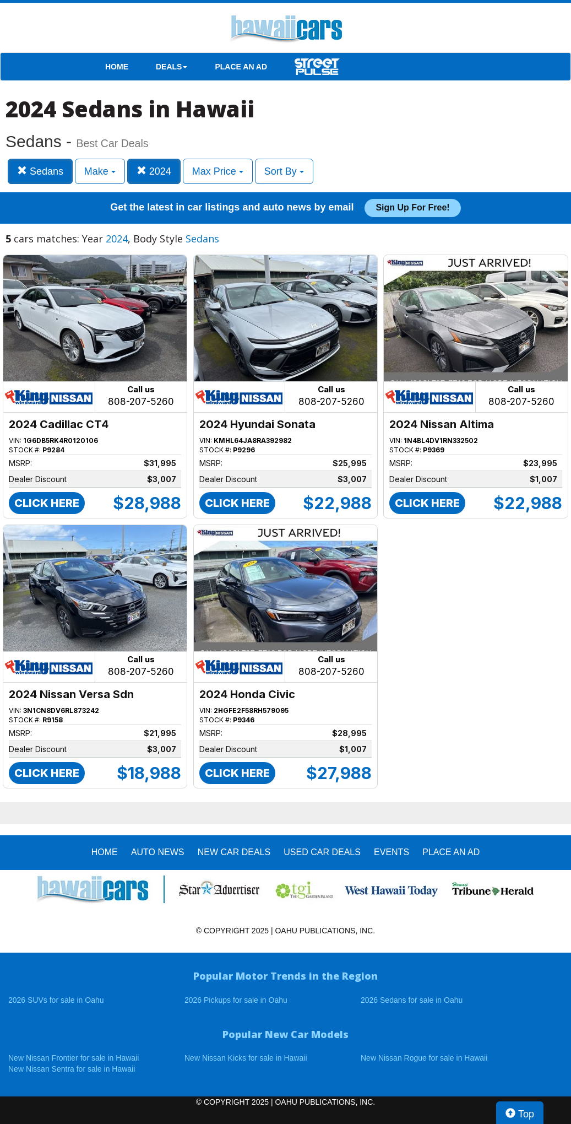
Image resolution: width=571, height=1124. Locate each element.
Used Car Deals (322, 852)
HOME (116, 66)
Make (100, 171)
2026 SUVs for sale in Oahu (56, 1000)
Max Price (217, 171)
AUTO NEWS (157, 852)
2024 (154, 171)
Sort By (284, 171)
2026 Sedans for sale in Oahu (412, 1000)
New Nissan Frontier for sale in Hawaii (73, 1057)
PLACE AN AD (241, 66)
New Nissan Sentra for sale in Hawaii (71, 1068)
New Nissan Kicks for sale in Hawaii (245, 1057)
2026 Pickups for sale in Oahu (235, 1000)
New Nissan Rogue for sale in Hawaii (424, 1057)
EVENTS (391, 852)
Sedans (40, 171)
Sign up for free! (412, 207)
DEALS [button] (171, 66)
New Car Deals (234, 852)
